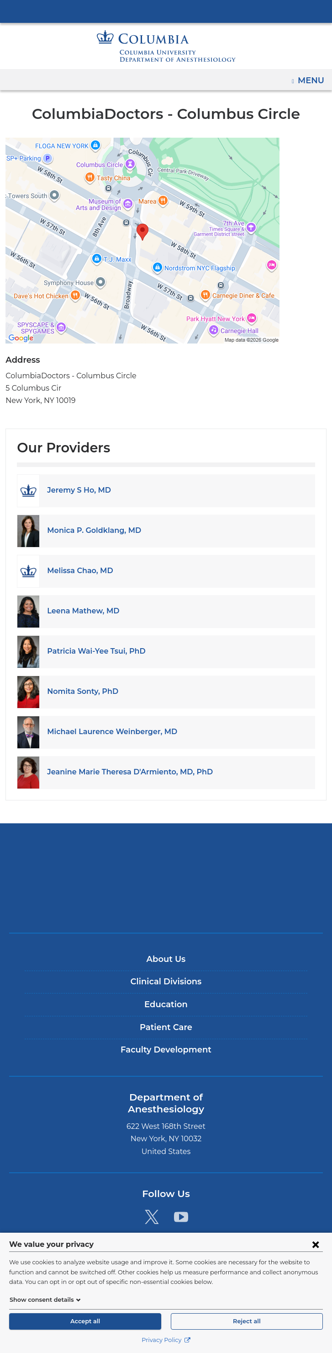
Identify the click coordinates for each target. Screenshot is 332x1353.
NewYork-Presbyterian (166, 878)
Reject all (246, 1321)
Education (166, 1004)
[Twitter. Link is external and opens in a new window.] (151, 1205)
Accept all (85, 1321)
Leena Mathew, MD (79, 611)
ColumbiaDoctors (166, 907)
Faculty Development (166, 1050)
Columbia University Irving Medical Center (166, 11)
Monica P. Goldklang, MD (90, 530)
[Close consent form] (315, 1244)
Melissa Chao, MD (78, 570)
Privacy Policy (166, 1340)
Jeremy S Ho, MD (77, 490)
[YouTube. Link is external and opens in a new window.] (181, 1205)
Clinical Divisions (166, 982)
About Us (166, 959)
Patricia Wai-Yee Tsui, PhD (92, 651)
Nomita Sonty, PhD (79, 691)
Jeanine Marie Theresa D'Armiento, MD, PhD (123, 772)
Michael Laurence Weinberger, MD (106, 732)
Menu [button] (312, 77)
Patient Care (166, 1027)
